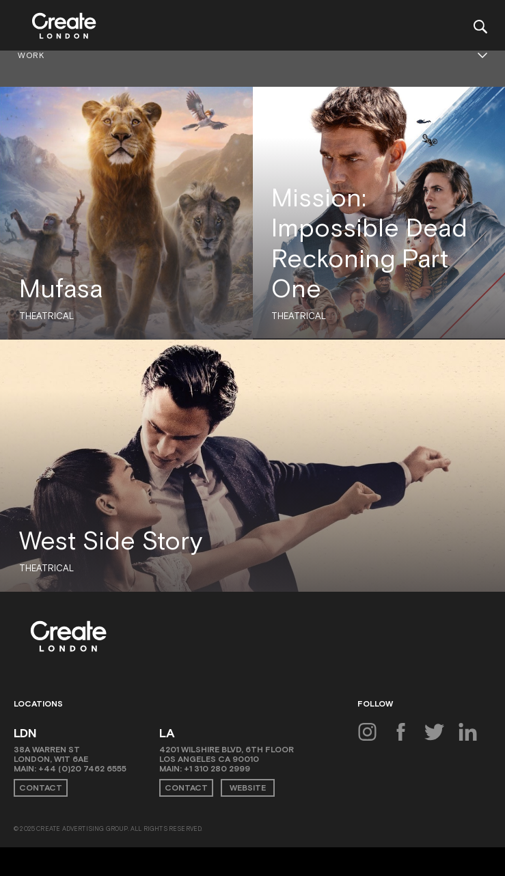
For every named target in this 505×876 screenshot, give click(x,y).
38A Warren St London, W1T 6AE (51, 754)
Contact (40, 788)
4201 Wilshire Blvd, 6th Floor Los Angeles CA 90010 (226, 754)
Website (248, 788)
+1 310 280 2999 (217, 769)
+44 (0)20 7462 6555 (82, 769)
